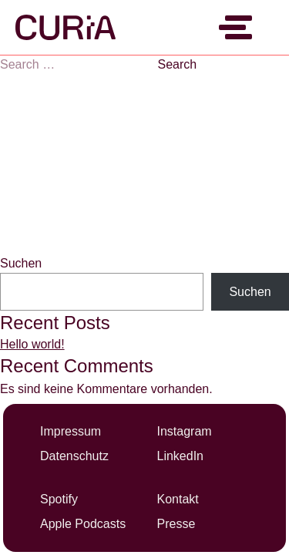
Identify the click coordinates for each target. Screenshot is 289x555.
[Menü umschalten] (238, 27)
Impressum (70, 431)
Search (177, 64)
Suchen (21, 263)
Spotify (59, 499)
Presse (176, 523)
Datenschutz (74, 455)
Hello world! (32, 344)
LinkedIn (180, 455)
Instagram (184, 431)
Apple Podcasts (83, 523)
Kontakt (178, 499)
